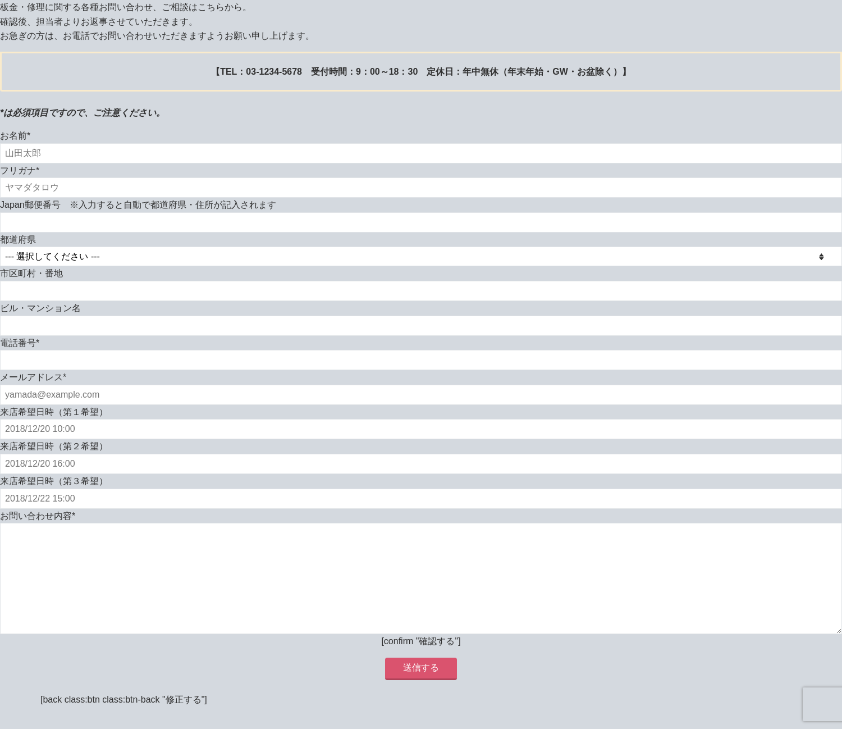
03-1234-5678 (274, 71)
